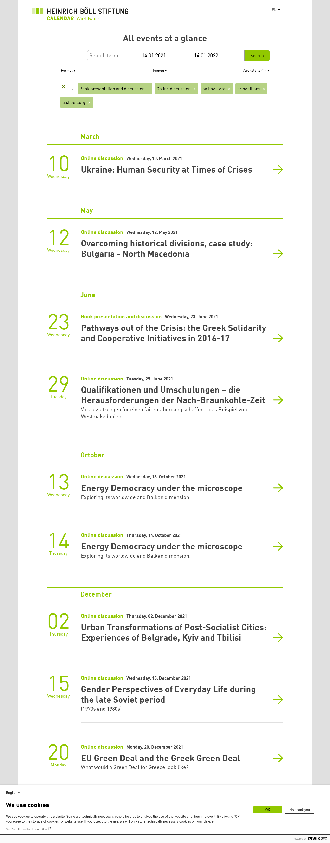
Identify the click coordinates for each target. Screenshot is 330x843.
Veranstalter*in (254, 71)
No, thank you (300, 810)
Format (67, 71)
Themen (157, 71)
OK (267, 810)
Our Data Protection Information (26, 829)
